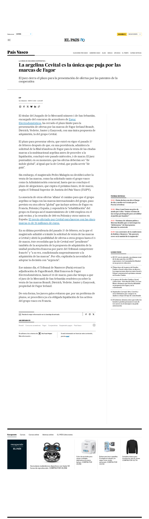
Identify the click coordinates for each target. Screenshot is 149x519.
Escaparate (12, 435)
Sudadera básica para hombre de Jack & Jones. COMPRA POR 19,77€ (131, 458)
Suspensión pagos (65, 325)
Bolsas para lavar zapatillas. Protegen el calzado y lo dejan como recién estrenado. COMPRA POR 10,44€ (108, 460)
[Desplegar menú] (9, 40)
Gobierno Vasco (95, 53)
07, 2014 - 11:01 (35, 101)
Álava (104, 53)
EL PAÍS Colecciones (65, 435)
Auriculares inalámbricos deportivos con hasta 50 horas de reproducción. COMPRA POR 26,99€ (50, 467)
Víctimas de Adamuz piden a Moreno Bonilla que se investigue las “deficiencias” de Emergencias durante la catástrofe (126, 224)
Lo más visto (116, 252)
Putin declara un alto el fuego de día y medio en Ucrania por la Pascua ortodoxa (125, 202)
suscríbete (122, 34)
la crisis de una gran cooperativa (32, 61)
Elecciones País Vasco (80, 53)
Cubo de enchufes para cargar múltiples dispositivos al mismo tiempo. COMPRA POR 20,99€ (84, 460)
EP (20, 98)
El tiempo (125, 53)
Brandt (21, 325)
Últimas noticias (135, 53)
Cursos (22, 435)
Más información (25, 336)
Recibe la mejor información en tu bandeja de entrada (40, 314)
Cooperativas (53, 325)
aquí (67, 336)
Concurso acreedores (33, 325)
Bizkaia (110, 53)
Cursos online (34, 435)
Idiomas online (48, 435)
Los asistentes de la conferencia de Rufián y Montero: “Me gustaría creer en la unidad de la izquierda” (126, 234)
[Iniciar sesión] (134, 34)
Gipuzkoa (117, 53)
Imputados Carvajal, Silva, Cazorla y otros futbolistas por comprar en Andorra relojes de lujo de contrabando (127, 294)
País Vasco (17, 52)
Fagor (44, 325)
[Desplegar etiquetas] (94, 325)
